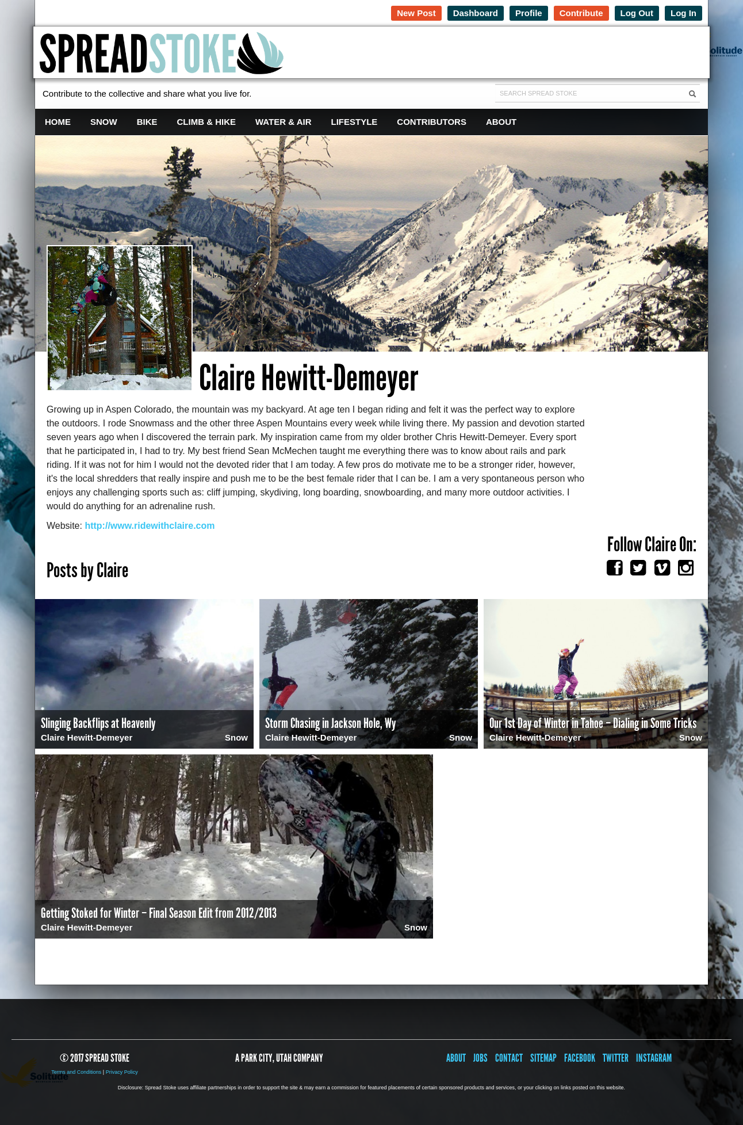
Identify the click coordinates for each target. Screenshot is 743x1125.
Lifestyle (354, 122)
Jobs (480, 1058)
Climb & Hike (206, 122)
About (501, 122)
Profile (528, 13)
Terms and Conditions (76, 1072)
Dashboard (475, 13)
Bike (147, 122)
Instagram (654, 1058)
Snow (103, 122)
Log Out (637, 13)
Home (58, 122)
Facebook (579, 1058)
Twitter (616, 1058)
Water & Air (283, 122)
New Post (416, 13)
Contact (509, 1058)
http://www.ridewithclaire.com (150, 526)
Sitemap (543, 1058)
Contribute (581, 13)
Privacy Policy (122, 1072)
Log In (683, 13)
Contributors (431, 122)
